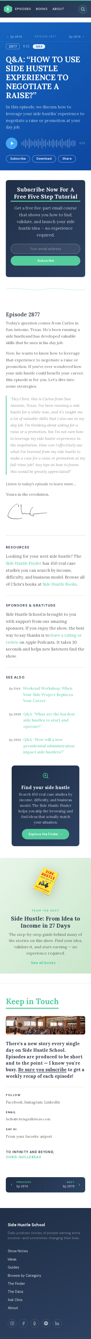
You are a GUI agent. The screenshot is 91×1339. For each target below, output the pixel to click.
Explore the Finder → (46, 834)
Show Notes (18, 1251)
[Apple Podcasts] (34, 1323)
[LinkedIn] (57, 1323)
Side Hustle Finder (23, 563)
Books (42, 9)
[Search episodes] (82, 9)
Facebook (14, 1102)
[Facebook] (23, 1323)
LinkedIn (52, 1102)
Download (44, 159)
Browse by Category (24, 1275)
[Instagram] (12, 1323)
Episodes (23, 9)
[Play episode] (11, 143)
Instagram (33, 1102)
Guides (13, 1267)
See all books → (45, 962)
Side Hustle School (26, 1224)
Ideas (12, 1259)
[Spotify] (45, 1323)
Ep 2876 (14, 37)
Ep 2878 (77, 37)
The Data (15, 1291)
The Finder (16, 1283)
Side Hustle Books (59, 584)
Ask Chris (15, 1300)
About (58, 9)
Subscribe (18, 159)
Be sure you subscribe (42, 1069)
